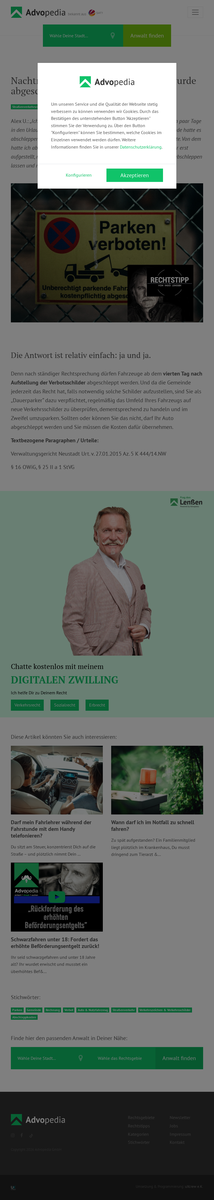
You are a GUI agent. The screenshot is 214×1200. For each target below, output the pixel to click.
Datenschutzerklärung (141, 147)
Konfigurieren (79, 175)
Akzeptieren (134, 175)
